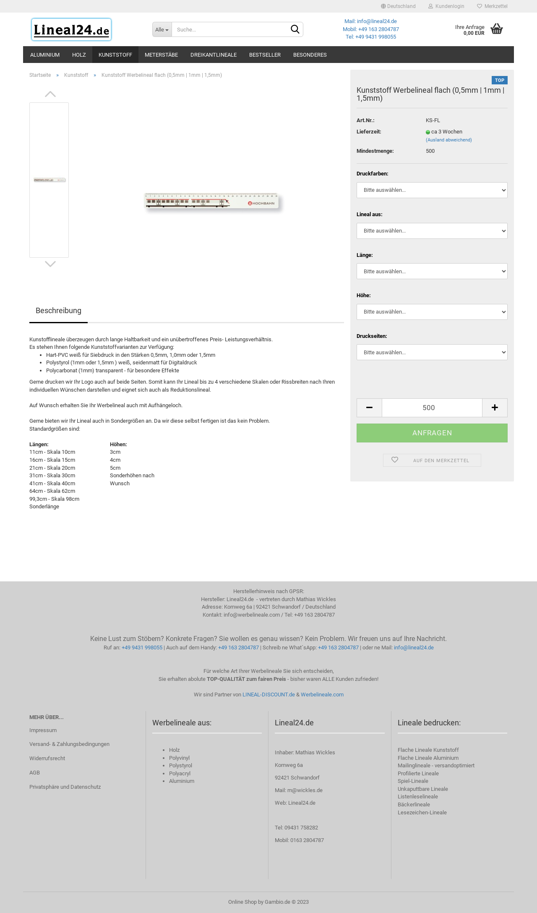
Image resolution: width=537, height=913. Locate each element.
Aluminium (45, 55)
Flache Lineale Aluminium (428, 758)
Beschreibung (58, 310)
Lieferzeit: (369, 131)
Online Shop (242, 902)
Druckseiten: (372, 336)
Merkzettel (492, 6)
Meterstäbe (161, 55)
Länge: (365, 255)
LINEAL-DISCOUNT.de (268, 694)
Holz (79, 55)
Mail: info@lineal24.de (370, 21)
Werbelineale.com (322, 694)
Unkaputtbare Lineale (423, 789)
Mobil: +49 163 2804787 (371, 29)
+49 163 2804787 (238, 647)
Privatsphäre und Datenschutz (65, 787)
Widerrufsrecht (47, 758)
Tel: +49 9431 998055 (371, 37)
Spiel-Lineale (413, 781)
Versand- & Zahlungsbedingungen (69, 744)
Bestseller (265, 55)
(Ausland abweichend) (449, 140)
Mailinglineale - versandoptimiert (436, 765)
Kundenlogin (446, 6)
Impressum (43, 730)
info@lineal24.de (414, 647)
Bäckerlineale (414, 804)
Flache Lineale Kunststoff (428, 750)
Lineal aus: (370, 214)
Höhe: (364, 295)
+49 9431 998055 (142, 647)
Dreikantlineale (213, 55)
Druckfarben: (372, 173)
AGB (34, 772)
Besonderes (310, 55)
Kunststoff (115, 55)
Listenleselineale (418, 796)
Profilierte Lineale (418, 773)
